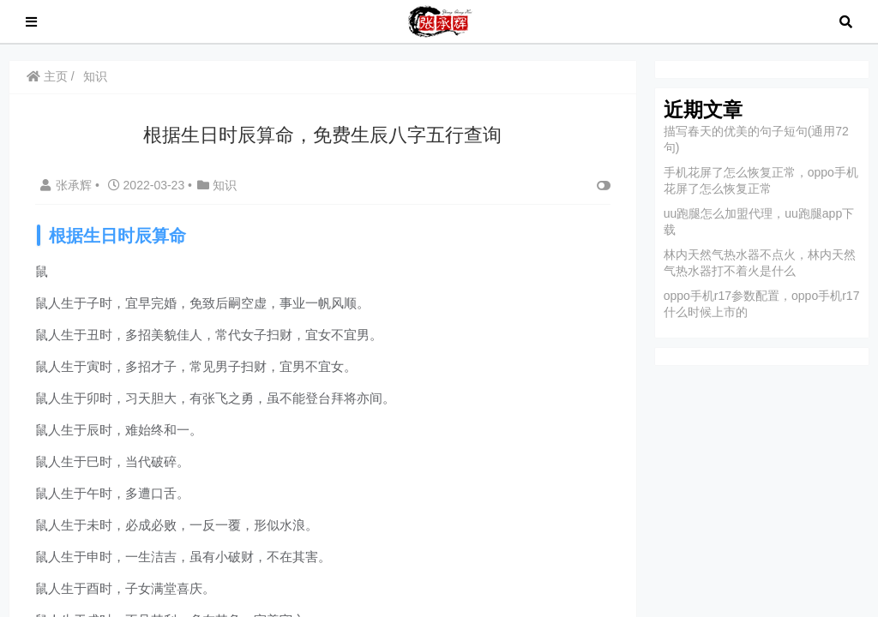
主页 (47, 76)
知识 (95, 76)
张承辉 (67, 185)
